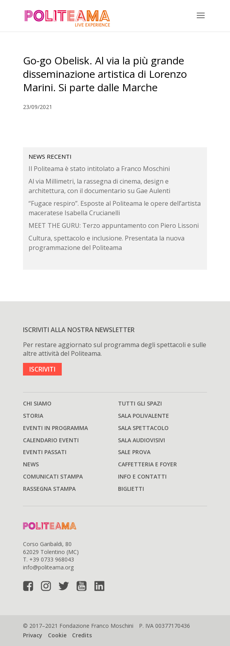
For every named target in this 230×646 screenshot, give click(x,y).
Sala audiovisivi (141, 440)
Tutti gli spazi (140, 403)
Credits (82, 635)
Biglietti (131, 488)
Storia (33, 415)
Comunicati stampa (53, 476)
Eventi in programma (55, 428)
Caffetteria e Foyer (147, 464)
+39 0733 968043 (51, 559)
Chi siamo (37, 403)
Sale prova (134, 452)
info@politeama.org (48, 567)
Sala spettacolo (143, 428)
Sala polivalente (143, 415)
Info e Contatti (142, 476)
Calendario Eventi (51, 440)
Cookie (57, 635)
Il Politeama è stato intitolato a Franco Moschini (99, 168)
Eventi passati (45, 452)
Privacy (32, 635)
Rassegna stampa (49, 488)
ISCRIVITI (42, 369)
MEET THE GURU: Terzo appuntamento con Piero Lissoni (114, 225)
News (31, 464)
